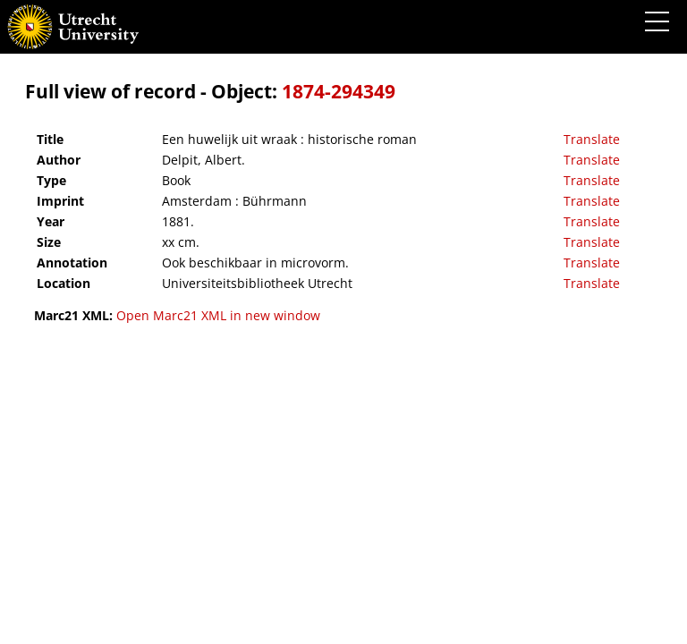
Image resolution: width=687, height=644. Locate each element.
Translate (592, 139)
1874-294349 (338, 91)
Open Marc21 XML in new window (218, 315)
